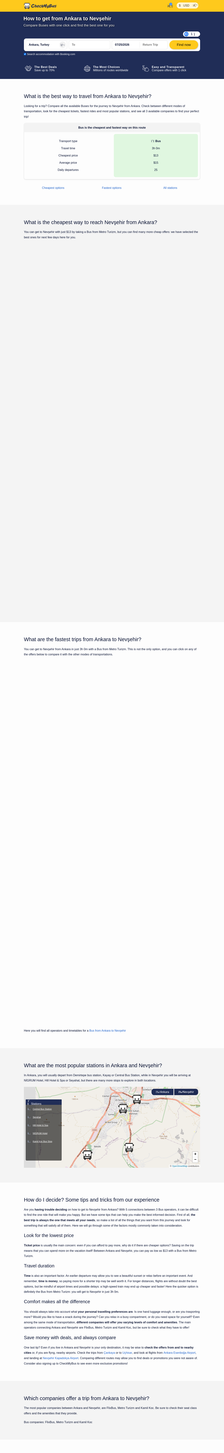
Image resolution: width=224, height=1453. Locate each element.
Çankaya (109, 1179)
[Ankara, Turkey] (46, 44)
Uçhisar (127, 1179)
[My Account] (169, 5)
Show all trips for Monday (112, 517)
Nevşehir (186, 918)
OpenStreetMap (179, 993)
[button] (137, 926)
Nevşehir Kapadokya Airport (60, 1184)
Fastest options (112, 187)
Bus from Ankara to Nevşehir (107, 857)
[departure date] (126, 44)
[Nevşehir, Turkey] (89, 44)
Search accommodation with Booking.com (51, 54)
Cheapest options (53, 187)
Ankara (162, 918)
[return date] (154, 44)
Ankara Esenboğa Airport (179, 1179)
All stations (170, 187)
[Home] (40, 6)
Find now (182, 308)
